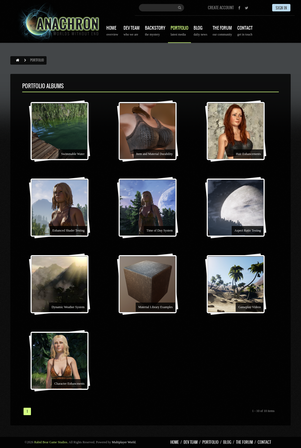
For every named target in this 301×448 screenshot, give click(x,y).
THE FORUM (222, 31)
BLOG (200, 31)
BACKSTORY (155, 31)
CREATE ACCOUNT (221, 8)
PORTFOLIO (179, 31)
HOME (112, 31)
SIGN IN (281, 8)
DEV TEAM (132, 31)
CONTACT (245, 31)
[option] (62, 138)
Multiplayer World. (124, 442)
